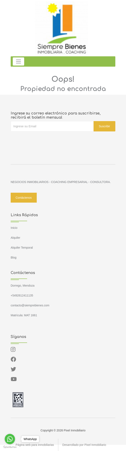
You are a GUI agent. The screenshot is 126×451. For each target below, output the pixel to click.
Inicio (14, 227)
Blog (13, 257)
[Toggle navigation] (18, 61)
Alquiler (15, 237)
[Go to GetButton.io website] (9, 447)
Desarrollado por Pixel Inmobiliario (84, 444)
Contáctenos (24, 197)
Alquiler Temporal (22, 247)
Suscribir (104, 126)
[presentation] (42, 140)
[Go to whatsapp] (10, 439)
